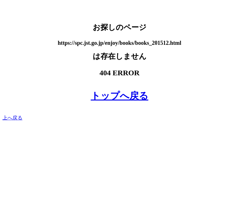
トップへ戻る (119, 96)
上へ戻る (12, 117)
